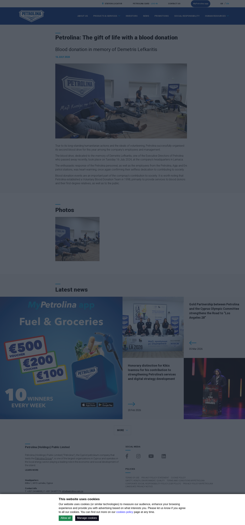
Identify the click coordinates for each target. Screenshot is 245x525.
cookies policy (124, 512)
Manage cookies (87, 517)
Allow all (66, 517)
